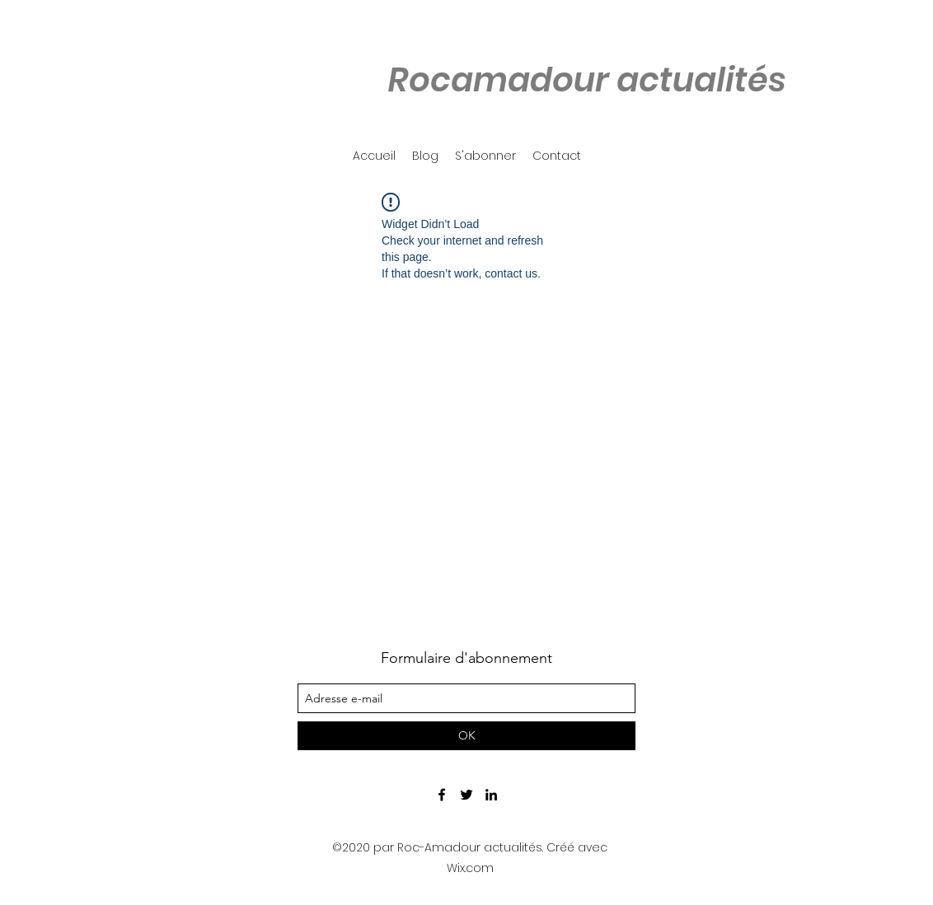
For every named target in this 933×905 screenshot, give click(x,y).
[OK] (466, 735)
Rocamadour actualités (586, 80)
